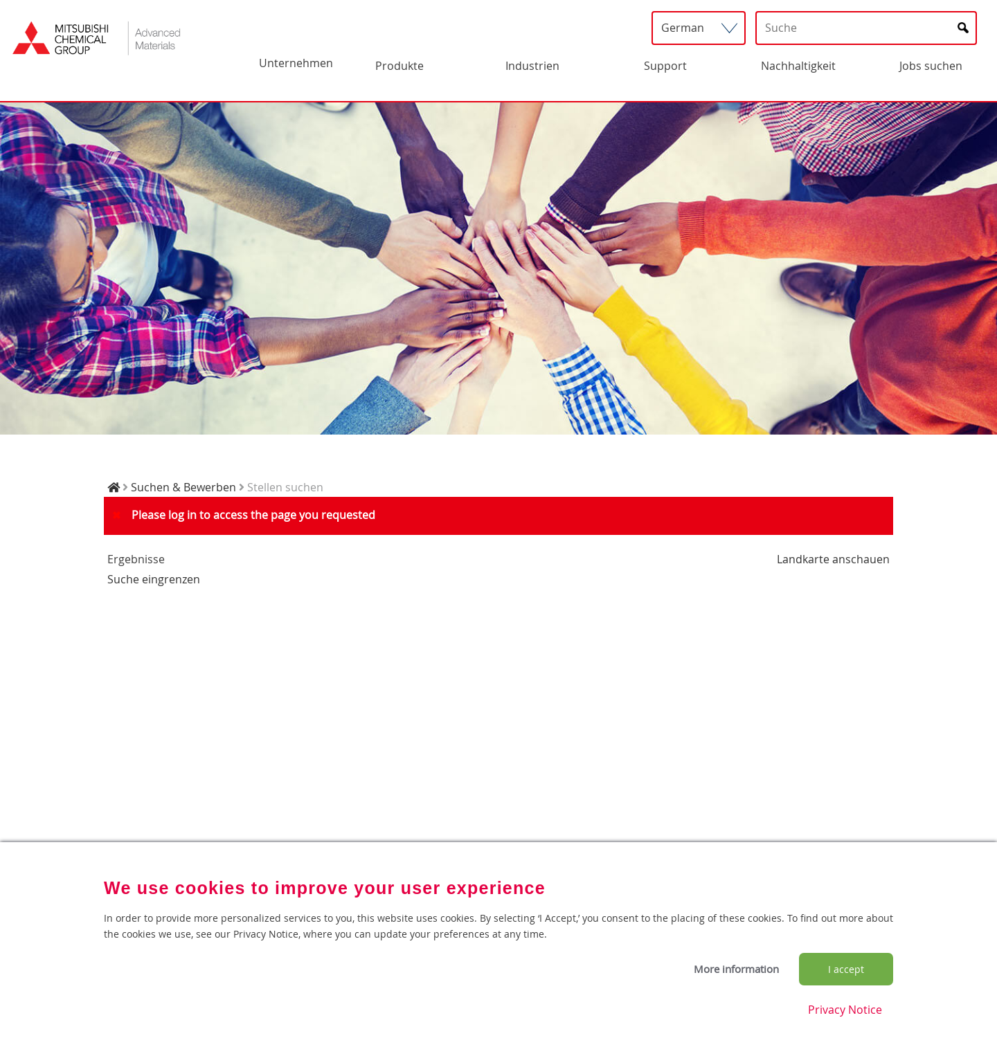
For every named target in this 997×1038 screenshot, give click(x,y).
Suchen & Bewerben (183, 487)
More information (736, 969)
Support (665, 65)
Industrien (532, 65)
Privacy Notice (845, 1009)
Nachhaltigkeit (798, 65)
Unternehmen (296, 63)
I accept (846, 969)
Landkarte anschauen (833, 559)
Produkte (399, 65)
